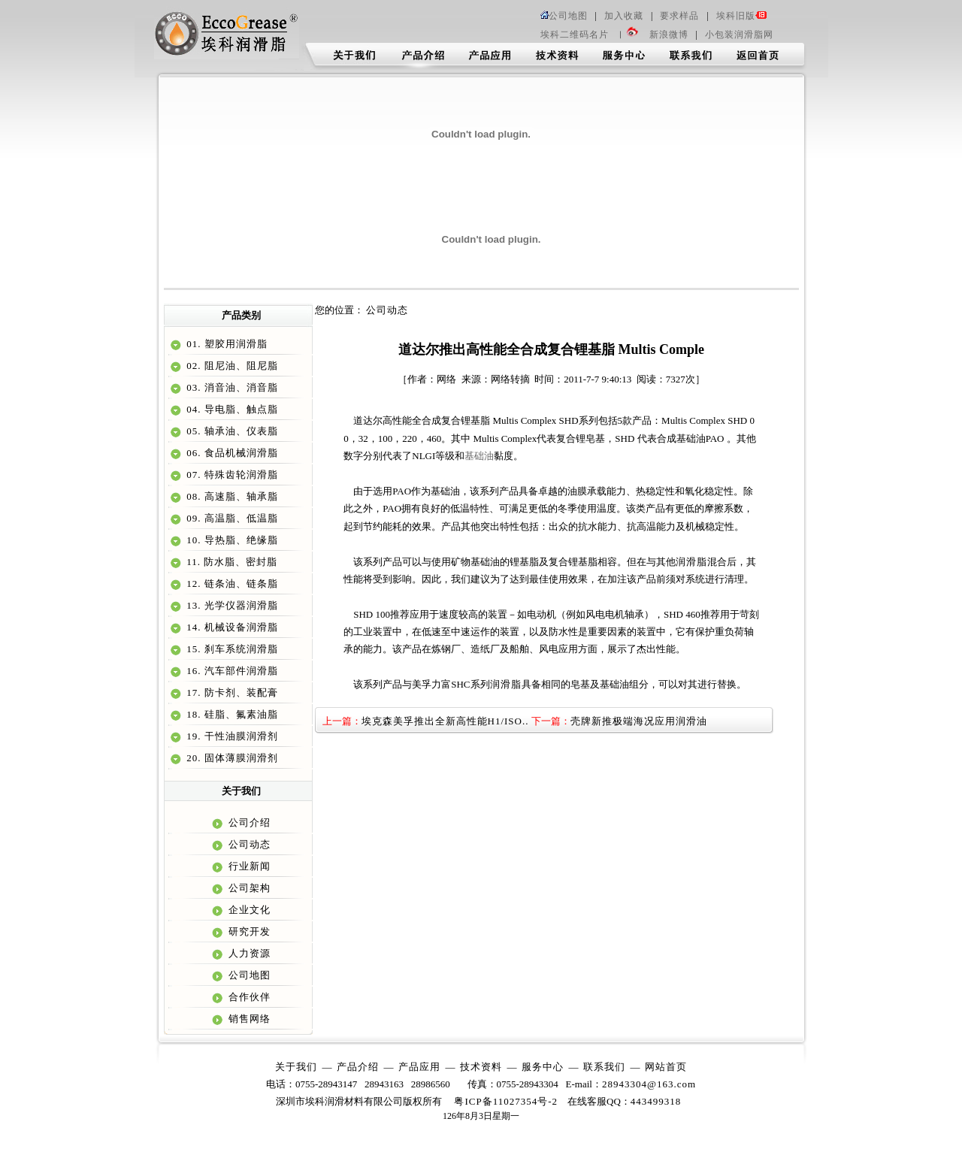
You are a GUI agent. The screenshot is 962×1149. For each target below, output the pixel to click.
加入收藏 (623, 16)
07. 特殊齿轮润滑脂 (230, 474)
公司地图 (564, 16)
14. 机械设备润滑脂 (230, 627)
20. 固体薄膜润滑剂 (230, 757)
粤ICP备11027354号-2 (506, 1101)
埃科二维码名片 (574, 34)
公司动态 (248, 844)
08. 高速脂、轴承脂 (230, 496)
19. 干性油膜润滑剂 (230, 736)
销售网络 (248, 1018)
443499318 (656, 1101)
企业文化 (248, 909)
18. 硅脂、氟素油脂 (230, 714)
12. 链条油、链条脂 (230, 583)
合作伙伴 (248, 996)
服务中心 (543, 1066)
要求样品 (679, 16)
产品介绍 (358, 1066)
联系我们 (604, 1066)
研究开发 (248, 931)
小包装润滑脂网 (739, 34)
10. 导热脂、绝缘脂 (230, 540)
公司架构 (248, 887)
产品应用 (419, 1066)
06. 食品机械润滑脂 (230, 452)
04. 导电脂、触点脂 (230, 409)
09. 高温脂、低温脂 (230, 518)
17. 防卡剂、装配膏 (230, 692)
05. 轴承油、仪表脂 (230, 431)
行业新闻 (248, 866)
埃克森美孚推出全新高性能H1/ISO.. (445, 721)
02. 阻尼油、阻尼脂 (230, 365)
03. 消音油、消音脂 (230, 387)
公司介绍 (248, 822)
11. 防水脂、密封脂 (230, 561)
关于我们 (296, 1066)
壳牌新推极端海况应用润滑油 (638, 721)
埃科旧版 (741, 16)
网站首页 (666, 1066)
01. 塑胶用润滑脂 (225, 343)
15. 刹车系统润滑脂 (230, 649)
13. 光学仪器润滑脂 (230, 605)
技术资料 (481, 1066)
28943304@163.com (649, 1084)
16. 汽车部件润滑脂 (230, 670)
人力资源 (248, 953)
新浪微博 (668, 34)
